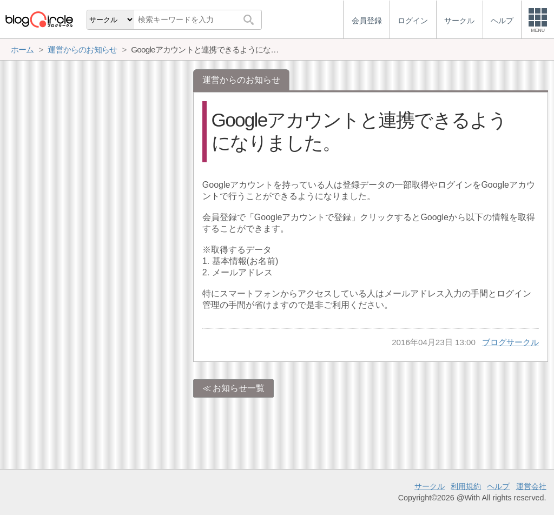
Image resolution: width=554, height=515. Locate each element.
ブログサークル (510, 342)
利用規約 (466, 486)
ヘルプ (498, 486)
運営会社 (531, 486)
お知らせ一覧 (239, 388)
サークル (429, 486)
